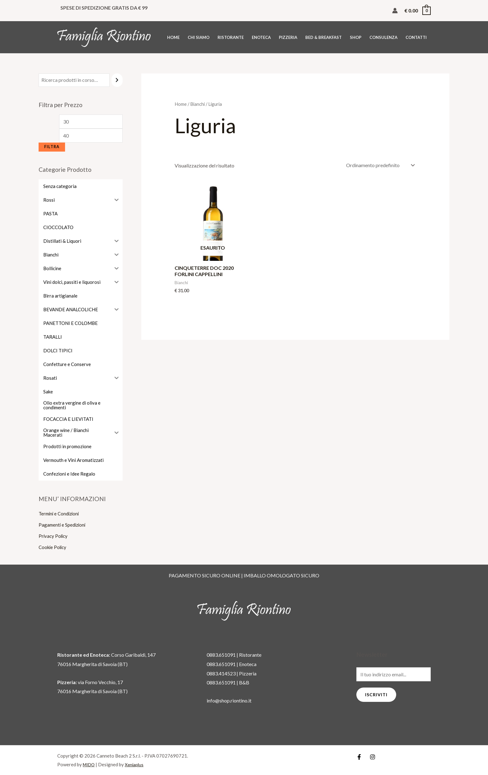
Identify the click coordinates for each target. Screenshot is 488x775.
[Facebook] (359, 757)
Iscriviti (376, 694)
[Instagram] (372, 757)
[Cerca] (117, 80)
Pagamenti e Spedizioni (63, 525)
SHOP (355, 37)
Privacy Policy (54, 536)
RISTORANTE (231, 37)
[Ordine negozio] (379, 165)
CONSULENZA (383, 37)
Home (181, 104)
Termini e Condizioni (60, 513)
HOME (173, 37)
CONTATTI (416, 37)
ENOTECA (261, 37)
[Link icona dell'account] (395, 10)
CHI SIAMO (198, 37)
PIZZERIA (288, 37)
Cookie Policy (53, 547)
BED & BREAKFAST (323, 37)
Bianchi (197, 104)
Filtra (51, 146)
